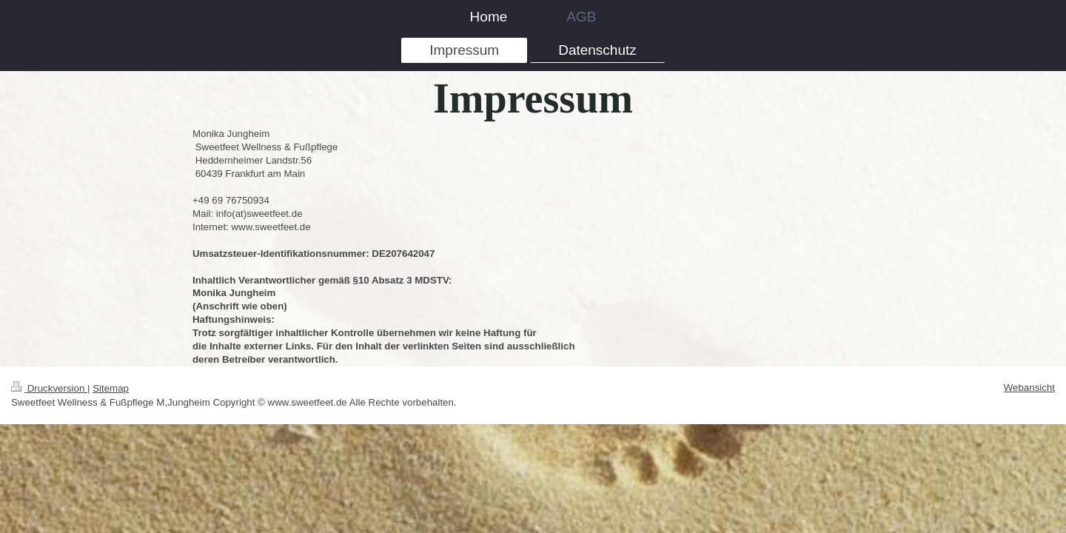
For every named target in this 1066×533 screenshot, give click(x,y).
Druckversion (49, 388)
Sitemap (111, 388)
